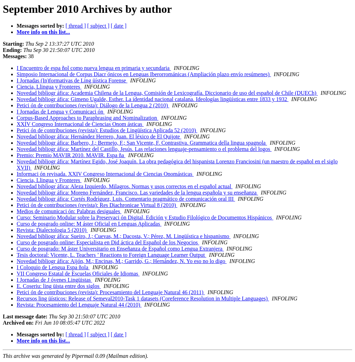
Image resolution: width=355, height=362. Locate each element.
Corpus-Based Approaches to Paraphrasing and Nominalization (87, 118)
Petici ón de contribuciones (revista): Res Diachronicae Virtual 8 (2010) (97, 205)
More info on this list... (43, 32)
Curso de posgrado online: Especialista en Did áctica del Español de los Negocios (108, 242)
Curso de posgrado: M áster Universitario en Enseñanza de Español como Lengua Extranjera (120, 249)
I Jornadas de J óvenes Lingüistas (54, 280)
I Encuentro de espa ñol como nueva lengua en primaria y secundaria (94, 68)
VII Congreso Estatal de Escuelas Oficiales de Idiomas (78, 274)
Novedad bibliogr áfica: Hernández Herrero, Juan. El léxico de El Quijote (99, 136)
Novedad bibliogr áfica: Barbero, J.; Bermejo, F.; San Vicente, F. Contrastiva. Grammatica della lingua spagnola (142, 143)
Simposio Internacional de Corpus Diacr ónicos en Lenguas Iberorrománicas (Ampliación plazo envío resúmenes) (144, 74)
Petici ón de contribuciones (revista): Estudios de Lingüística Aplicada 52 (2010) (107, 130)
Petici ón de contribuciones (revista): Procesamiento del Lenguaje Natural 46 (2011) (111, 292)
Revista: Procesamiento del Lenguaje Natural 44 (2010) (79, 305)
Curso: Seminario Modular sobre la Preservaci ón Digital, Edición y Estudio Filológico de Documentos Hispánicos (145, 217)
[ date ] (119, 26)
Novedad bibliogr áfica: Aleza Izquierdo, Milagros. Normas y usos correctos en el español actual (125, 186)
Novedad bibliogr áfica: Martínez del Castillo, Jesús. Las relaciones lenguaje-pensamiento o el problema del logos (144, 149)
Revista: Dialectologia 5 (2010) (52, 230)
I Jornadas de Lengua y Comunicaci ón (61, 112)
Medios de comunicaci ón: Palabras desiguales (69, 211)
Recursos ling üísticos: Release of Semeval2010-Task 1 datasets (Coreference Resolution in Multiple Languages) (143, 298)
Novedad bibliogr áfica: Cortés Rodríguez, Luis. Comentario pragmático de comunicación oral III (126, 199)
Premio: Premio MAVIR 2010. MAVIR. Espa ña (71, 155)
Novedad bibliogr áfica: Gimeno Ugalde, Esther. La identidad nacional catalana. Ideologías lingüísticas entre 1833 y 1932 (152, 99)
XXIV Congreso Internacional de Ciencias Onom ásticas (80, 124)
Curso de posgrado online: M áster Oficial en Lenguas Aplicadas (89, 224)
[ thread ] (76, 26)
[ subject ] (98, 26)
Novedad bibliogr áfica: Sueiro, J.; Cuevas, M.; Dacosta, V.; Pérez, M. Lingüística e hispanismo (124, 236)
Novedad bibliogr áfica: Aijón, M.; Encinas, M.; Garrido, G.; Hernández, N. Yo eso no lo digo (122, 261)
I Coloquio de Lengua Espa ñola (53, 267)
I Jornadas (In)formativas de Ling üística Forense (72, 80)
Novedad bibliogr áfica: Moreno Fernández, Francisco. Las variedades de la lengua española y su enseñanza (137, 193)
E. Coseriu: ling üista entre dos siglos (59, 286)
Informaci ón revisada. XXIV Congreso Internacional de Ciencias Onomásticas (105, 174)
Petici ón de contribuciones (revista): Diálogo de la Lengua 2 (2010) (93, 105)
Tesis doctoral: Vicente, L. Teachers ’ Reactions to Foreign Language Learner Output (111, 255)
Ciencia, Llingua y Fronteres (49, 87)
